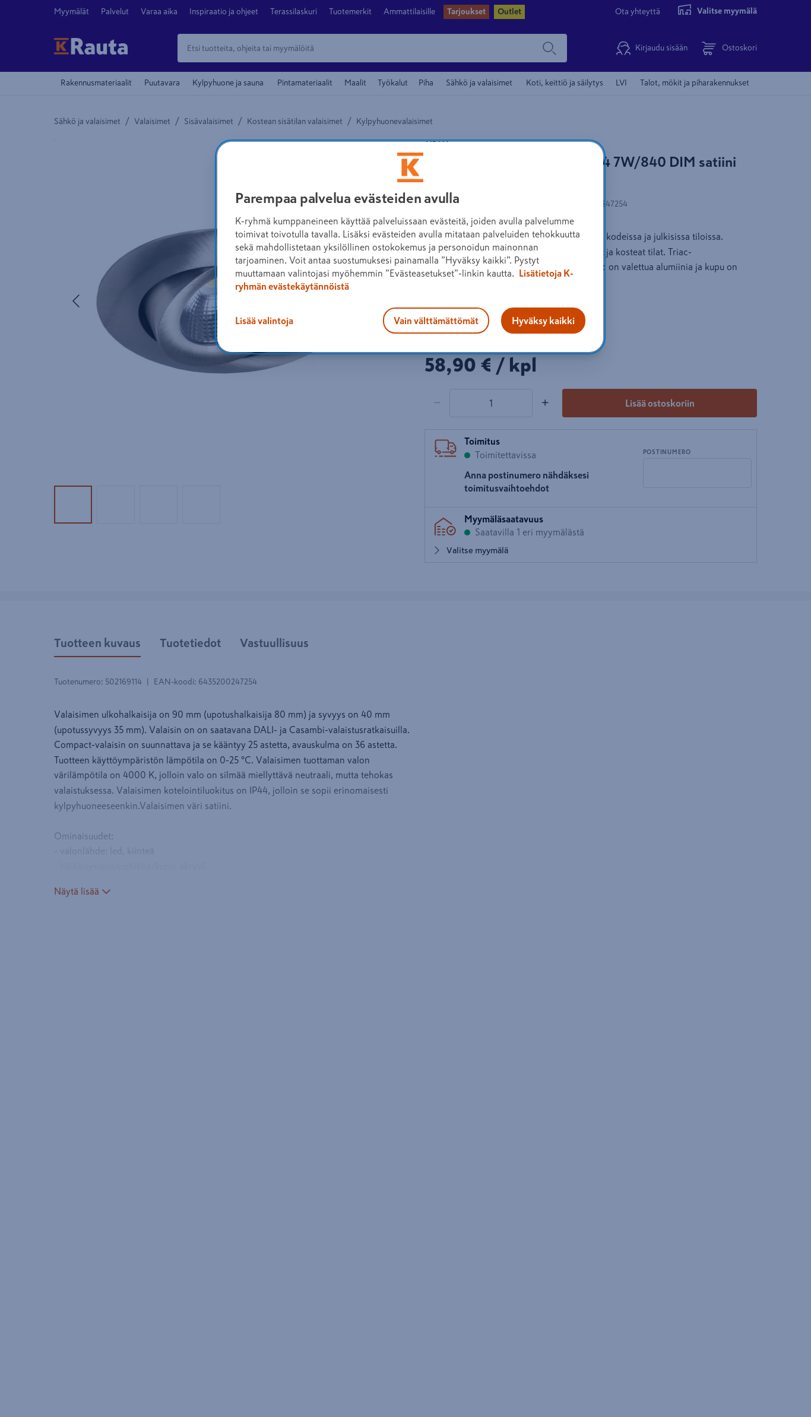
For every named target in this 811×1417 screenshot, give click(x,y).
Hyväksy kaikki (543, 320)
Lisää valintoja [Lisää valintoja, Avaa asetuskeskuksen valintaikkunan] (264, 320)
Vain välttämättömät (436, 320)
